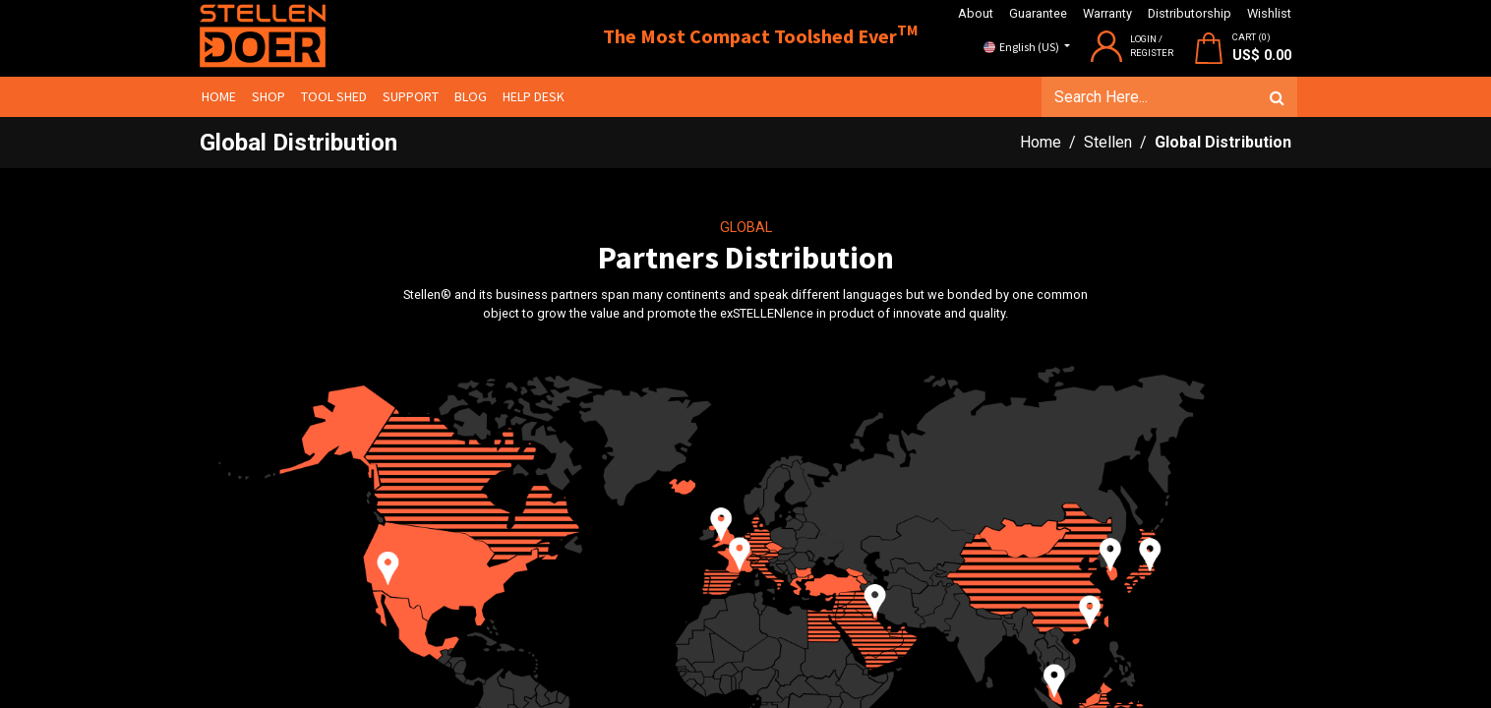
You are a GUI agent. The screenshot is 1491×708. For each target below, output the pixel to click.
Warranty (1107, 13)
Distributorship (1189, 13)
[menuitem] (225, 97)
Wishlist (1269, 13)
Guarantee (1038, 13)
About (975, 13)
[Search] (1271, 97)
